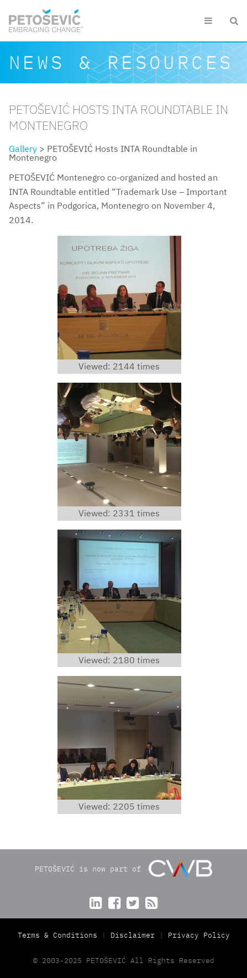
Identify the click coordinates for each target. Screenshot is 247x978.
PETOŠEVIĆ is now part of (123, 868)
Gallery (23, 148)
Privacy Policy (199, 935)
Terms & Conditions (60, 935)
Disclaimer (133, 935)
